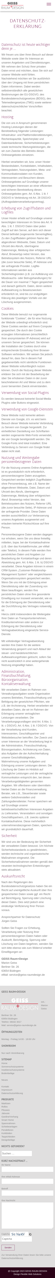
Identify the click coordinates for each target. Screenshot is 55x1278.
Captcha (5, 1234)
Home (4, 1063)
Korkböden (6, 1133)
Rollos (4, 1106)
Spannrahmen (8, 1123)
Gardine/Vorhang (9, 1116)
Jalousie (5, 1113)
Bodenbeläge (7, 1073)
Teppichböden (8, 1136)
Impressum (6, 1090)
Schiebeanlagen (9, 1126)
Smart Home (7, 1120)
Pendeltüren (7, 1130)
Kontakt (5, 1086)
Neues (4, 1080)
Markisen (5, 1103)
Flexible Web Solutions (31, 1274)
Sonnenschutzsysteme (12, 1066)
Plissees (5, 1110)
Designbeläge (8, 1140)
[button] (30, 1234)
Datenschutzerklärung (12, 1093)
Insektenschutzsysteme (12, 1070)
